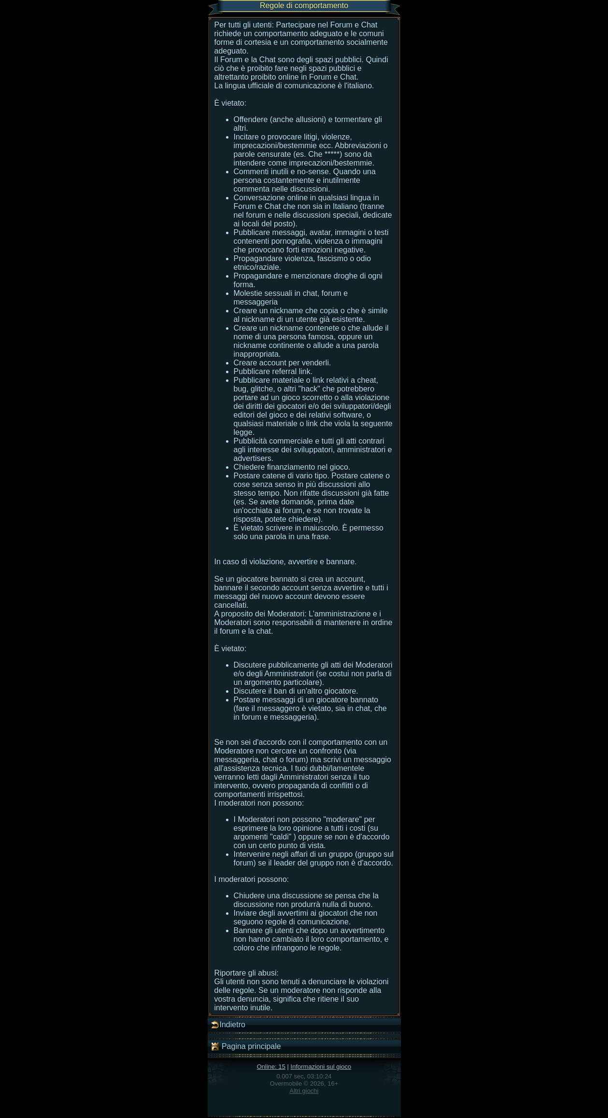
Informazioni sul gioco (321, 1066)
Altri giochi (304, 1090)
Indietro (227, 1025)
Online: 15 (271, 1066)
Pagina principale (245, 1046)
